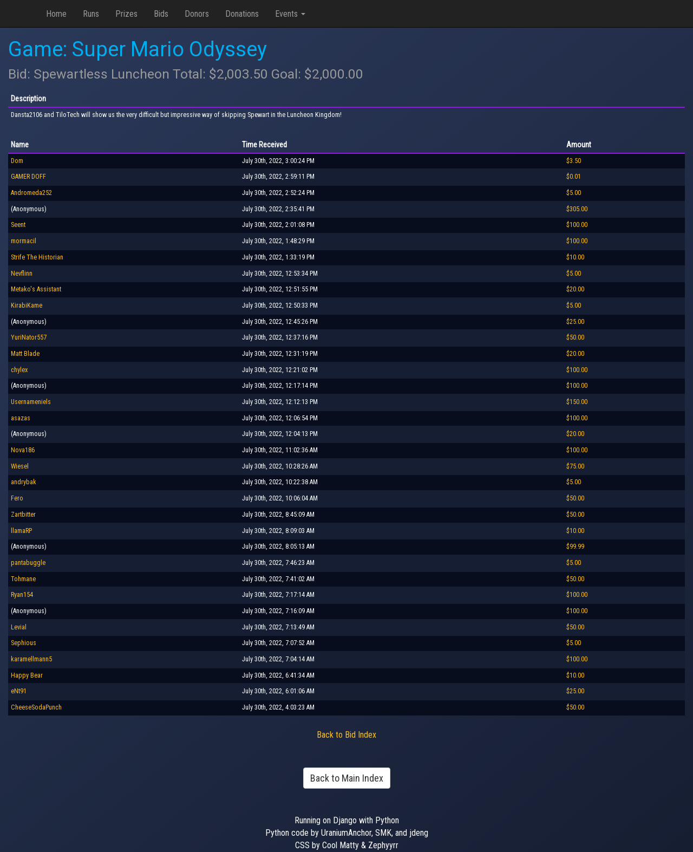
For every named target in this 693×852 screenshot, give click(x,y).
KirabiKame (26, 305)
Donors (197, 14)
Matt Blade (25, 353)
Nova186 (23, 450)
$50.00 (575, 337)
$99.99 (575, 546)
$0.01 (573, 176)
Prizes (126, 14)
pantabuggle (28, 563)
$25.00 (575, 322)
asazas (20, 418)
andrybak (23, 482)
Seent (18, 225)
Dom (17, 161)
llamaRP (21, 531)
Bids (161, 14)
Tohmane (23, 579)
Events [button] (290, 14)
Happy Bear (27, 675)
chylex (19, 370)
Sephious (23, 643)
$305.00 (576, 209)
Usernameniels (31, 402)
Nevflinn (21, 273)
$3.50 (573, 161)
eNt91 (19, 691)
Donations (242, 14)
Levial (19, 627)
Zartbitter (23, 514)
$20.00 (575, 289)
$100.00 (576, 225)
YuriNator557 (29, 337)
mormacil (23, 241)
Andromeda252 (31, 193)
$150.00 (576, 402)
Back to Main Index (346, 778)
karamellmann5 (31, 659)
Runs (91, 14)
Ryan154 (22, 595)
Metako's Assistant (36, 289)
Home (56, 14)
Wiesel (20, 466)
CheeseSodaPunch (36, 707)
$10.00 (575, 257)
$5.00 (573, 193)
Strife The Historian (37, 257)
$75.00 (575, 466)
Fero (17, 498)
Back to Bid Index (346, 735)
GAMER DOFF (28, 176)
